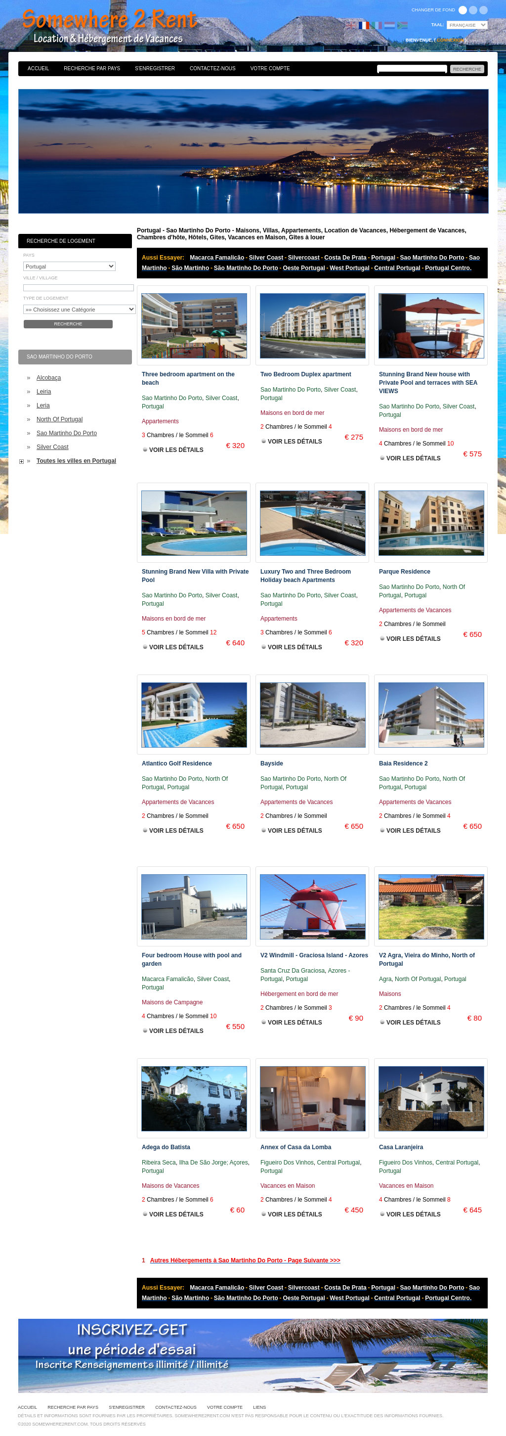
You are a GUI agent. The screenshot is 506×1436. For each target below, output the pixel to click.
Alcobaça (49, 377)
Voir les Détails (176, 450)
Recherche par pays (92, 68)
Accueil (38, 68)
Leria (43, 405)
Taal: (437, 24)
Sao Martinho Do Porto (67, 433)
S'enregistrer (155, 68)
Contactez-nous (213, 68)
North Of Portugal (60, 419)
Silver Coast (53, 447)
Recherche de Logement (61, 241)
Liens (259, 1407)
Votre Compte (270, 68)
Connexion (450, 40)
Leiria (44, 391)
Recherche (68, 323)
